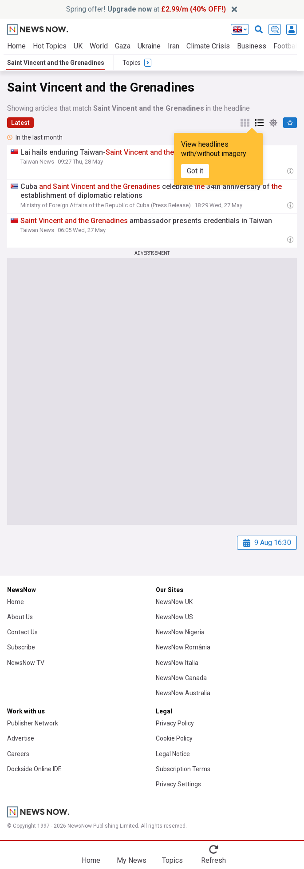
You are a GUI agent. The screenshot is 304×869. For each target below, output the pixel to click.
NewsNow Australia (183, 693)
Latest (20, 122)
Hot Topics (50, 46)
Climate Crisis (208, 46)
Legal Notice (173, 753)
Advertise (20, 738)
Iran (173, 46)
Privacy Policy (175, 723)
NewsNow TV (25, 662)
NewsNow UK (174, 601)
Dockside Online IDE (34, 769)
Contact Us (22, 632)
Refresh (213, 860)
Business (251, 46)
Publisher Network (32, 723)
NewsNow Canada (181, 677)
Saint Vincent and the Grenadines (55, 62)
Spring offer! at (146, 9)
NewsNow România (183, 647)
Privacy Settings (178, 784)
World (99, 46)
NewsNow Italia (177, 662)
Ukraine (149, 46)
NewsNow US (174, 617)
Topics (172, 860)
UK (78, 46)
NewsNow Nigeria (180, 632)
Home (16, 46)
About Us (20, 617)
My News (131, 860)
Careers (18, 753)
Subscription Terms (183, 769)
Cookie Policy (174, 738)
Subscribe (21, 647)
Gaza (122, 46)
